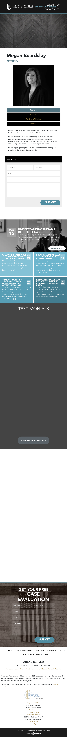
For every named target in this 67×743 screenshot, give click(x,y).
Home (10, 650)
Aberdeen (9, 669)
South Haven (30, 669)
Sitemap (46, 654)
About (17, 650)
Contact (24, 654)
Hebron (16, 669)
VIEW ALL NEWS (57, 248)
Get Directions (33, 710)
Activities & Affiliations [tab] (33, 119)
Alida (38, 669)
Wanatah (51, 669)
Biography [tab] (33, 110)
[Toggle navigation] (59, 9)
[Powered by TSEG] (33, 733)
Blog (61, 650)
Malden (44, 669)
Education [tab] (33, 114)
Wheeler (58, 669)
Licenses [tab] (33, 123)
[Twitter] (35, 724)
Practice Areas (27, 650)
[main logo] (20, 7)
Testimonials (40, 650)
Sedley (22, 669)
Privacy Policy (35, 654)
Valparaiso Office (33, 703)
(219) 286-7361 (54, 7)
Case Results (52, 650)
